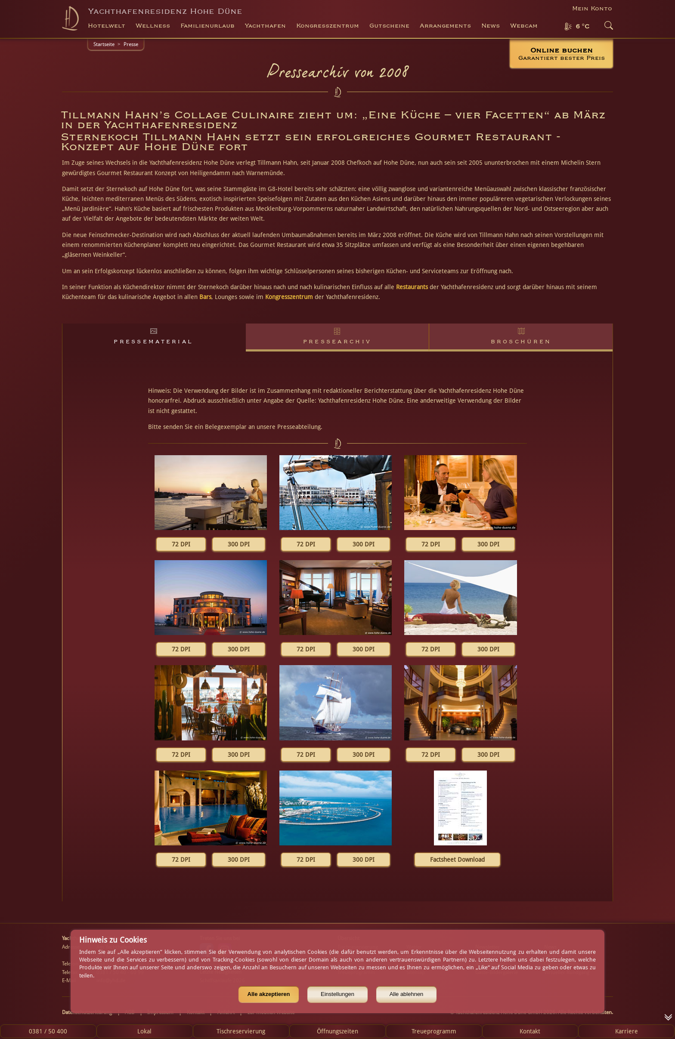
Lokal (144, 1031)
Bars (205, 296)
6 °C (582, 26)
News (490, 25)
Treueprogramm (434, 1031)
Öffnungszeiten (337, 1031)
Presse (131, 44)
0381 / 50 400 (48, 1031)
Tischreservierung (241, 1031)
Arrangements (445, 25)
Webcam (524, 25)
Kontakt (530, 1031)
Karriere (626, 1031)
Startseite (104, 44)
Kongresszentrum (289, 296)
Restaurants (412, 287)
